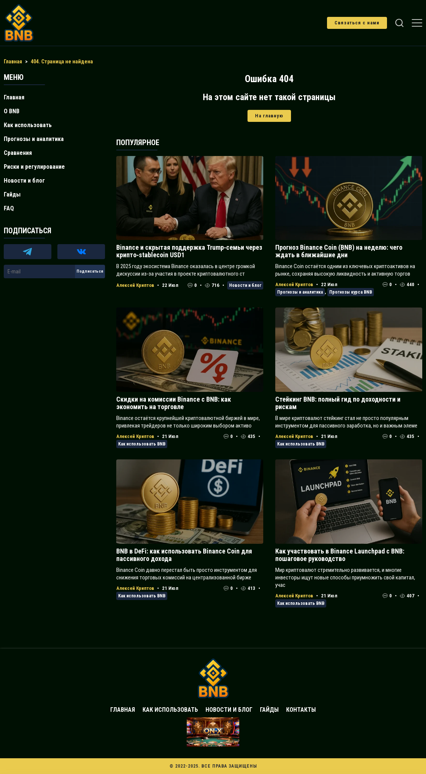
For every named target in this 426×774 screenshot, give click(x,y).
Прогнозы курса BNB (350, 292)
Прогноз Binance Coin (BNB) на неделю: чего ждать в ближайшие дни (338, 251)
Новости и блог (245, 285)
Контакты (301, 709)
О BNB (12, 111)
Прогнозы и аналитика (300, 292)
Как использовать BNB (141, 444)
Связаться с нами (357, 23)
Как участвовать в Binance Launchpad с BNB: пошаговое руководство (339, 554)
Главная (14, 97)
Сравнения (18, 152)
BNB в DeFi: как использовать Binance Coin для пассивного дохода (184, 554)
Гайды (12, 194)
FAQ (9, 208)
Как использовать (28, 125)
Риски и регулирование (34, 166)
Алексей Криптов (135, 285)
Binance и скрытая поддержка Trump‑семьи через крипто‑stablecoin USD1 (189, 251)
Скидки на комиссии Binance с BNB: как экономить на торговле (173, 403)
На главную (269, 115)
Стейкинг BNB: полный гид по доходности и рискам (337, 403)
